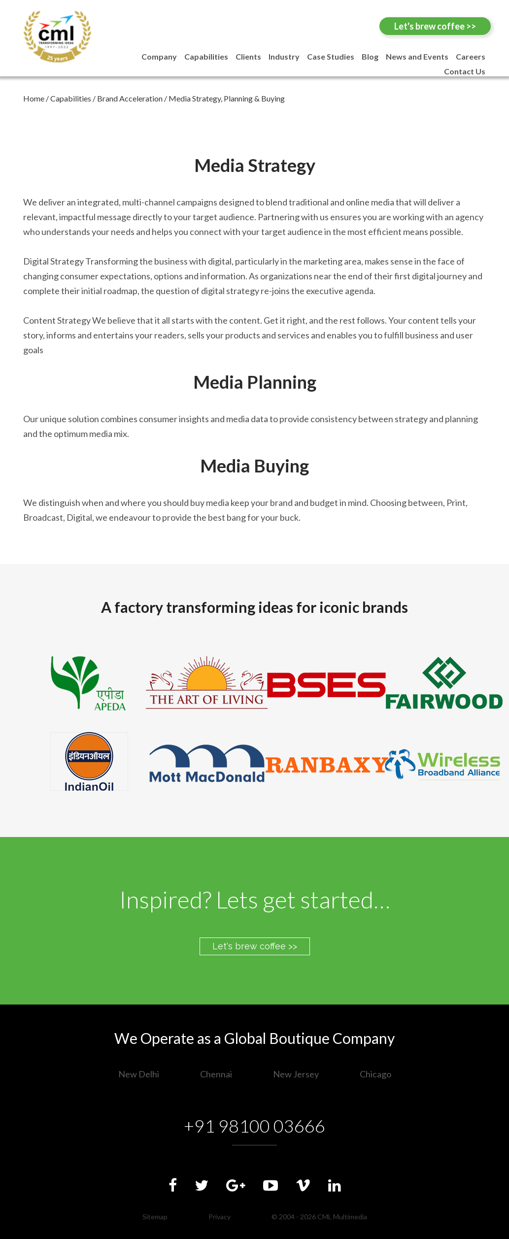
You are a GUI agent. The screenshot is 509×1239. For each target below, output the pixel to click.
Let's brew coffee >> (435, 26)
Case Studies (330, 56)
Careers (470, 56)
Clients (248, 56)
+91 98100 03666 (254, 1126)
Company (159, 56)
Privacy (219, 1216)
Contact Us (464, 71)
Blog (370, 56)
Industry (284, 56)
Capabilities (206, 56)
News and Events (417, 56)
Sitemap (155, 1216)
